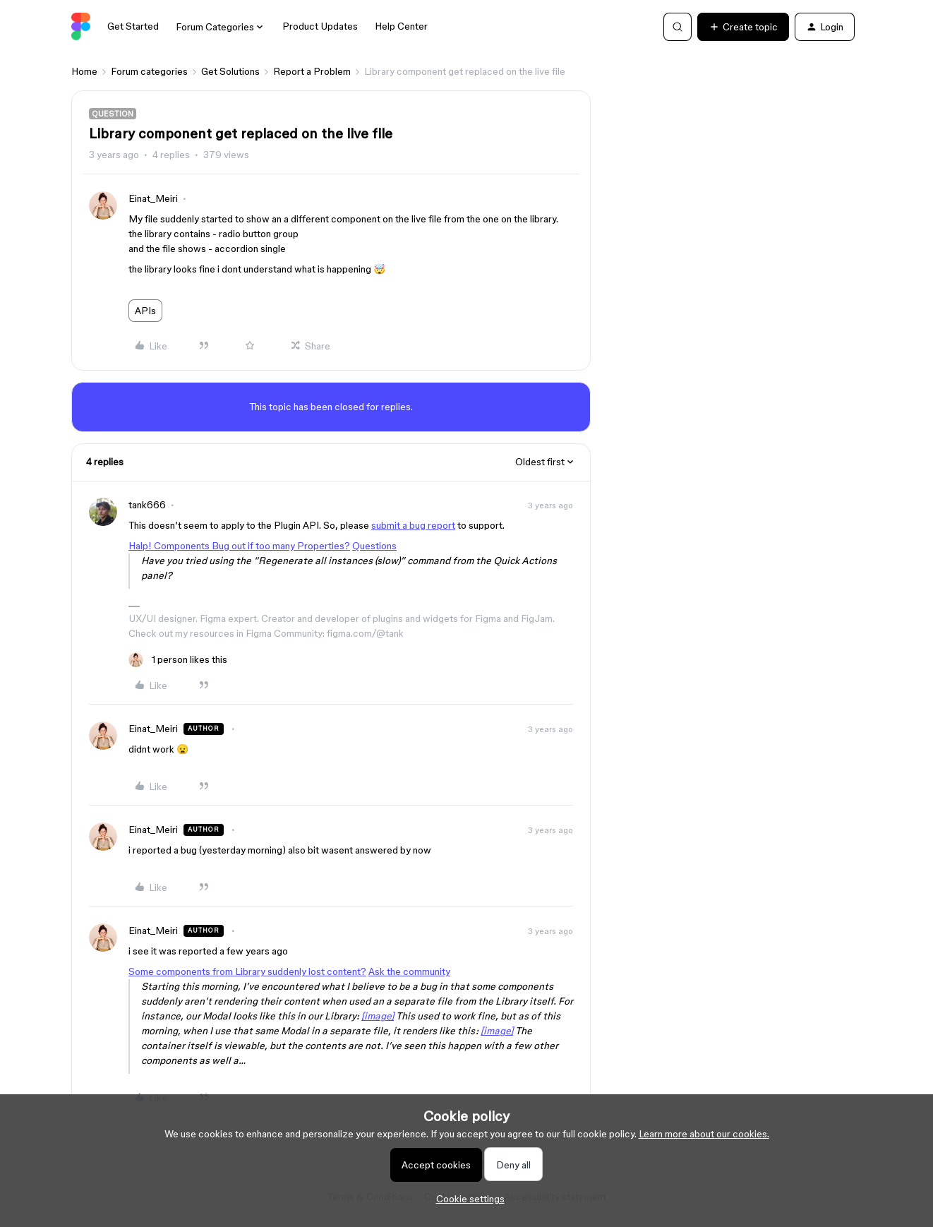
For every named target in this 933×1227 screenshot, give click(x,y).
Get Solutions (230, 71)
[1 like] (177, 659)
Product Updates (320, 26)
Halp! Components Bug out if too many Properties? (239, 545)
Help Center (401, 26)
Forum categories (149, 71)
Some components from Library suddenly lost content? (247, 971)
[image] (377, 1016)
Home (84, 71)
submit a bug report (413, 525)
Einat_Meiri (153, 198)
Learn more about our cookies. (704, 1133)
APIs (145, 310)
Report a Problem (312, 71)
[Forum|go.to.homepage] (80, 27)
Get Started (133, 26)
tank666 (147, 504)
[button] (743, 27)
